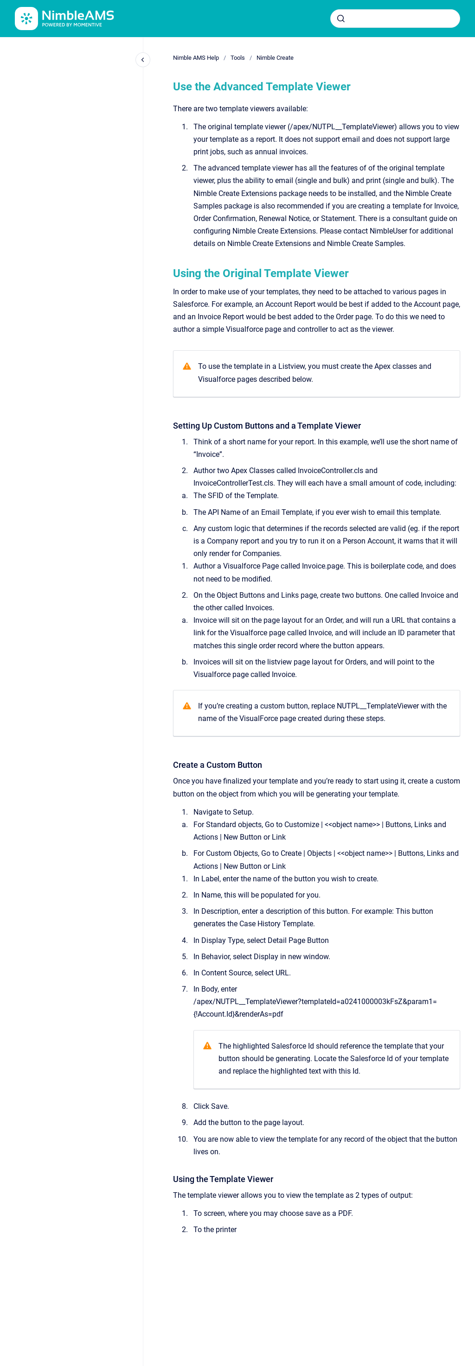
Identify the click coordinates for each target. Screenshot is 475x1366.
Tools (238, 57)
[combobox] (395, 18)
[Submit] (341, 18)
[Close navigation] (142, 59)
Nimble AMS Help (196, 57)
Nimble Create (275, 57)
